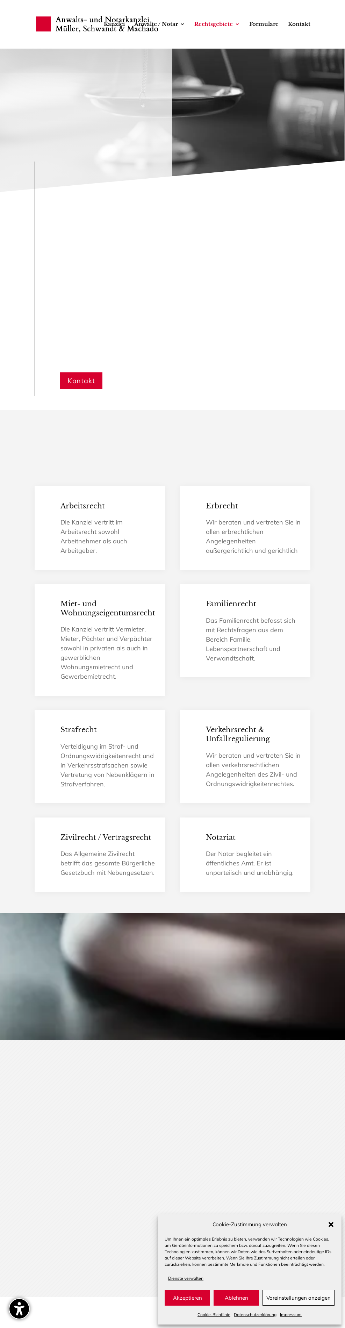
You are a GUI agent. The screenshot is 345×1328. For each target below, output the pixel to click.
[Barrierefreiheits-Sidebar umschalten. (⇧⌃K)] (19, 1308)
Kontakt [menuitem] (299, 25)
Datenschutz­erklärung (255, 1314)
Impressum (291, 1314)
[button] (331, 1224)
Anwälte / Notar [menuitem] (156, 25)
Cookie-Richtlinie (213, 1314)
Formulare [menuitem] (264, 25)
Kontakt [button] (81, 380)
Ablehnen (236, 1297)
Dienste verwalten (185, 1278)
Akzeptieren (187, 1297)
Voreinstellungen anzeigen (298, 1297)
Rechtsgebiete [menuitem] (213, 25)
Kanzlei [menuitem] (114, 25)
